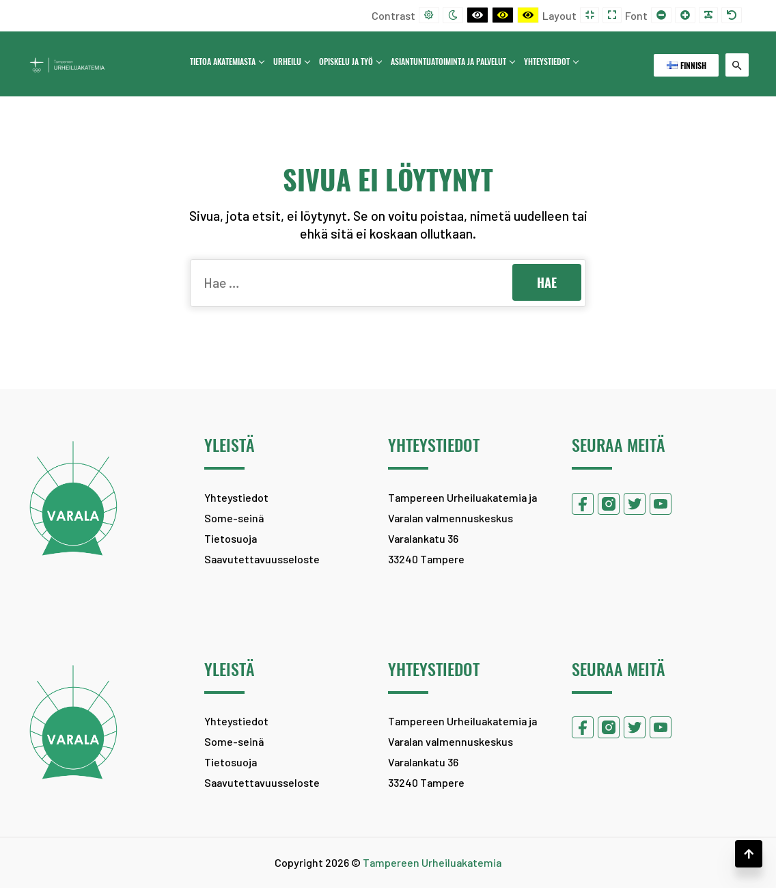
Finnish (686, 65)
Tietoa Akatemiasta (227, 61)
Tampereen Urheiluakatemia (432, 862)
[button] (748, 853)
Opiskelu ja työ (350, 61)
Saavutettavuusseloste (262, 558)
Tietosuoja (230, 538)
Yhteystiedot (551, 61)
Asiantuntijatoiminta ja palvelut (452, 61)
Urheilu (291, 61)
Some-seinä (234, 517)
